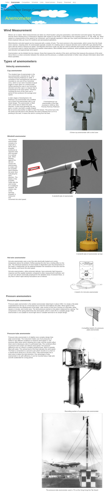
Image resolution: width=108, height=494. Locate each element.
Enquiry (59, 2)
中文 (74, 2)
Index (7, 2)
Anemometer (15, 2)
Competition (26, 2)
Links (41, 2)
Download (67, 2)
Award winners (50, 2)
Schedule (35, 2)
